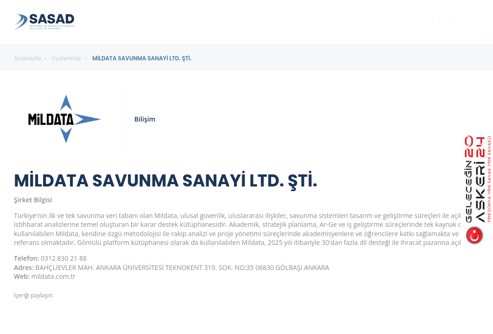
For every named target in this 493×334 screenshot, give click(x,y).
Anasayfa (27, 58)
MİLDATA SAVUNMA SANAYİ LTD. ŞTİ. (141, 58)
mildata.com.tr (54, 276)
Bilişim (144, 119)
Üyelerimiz (66, 58)
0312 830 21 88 (64, 258)
